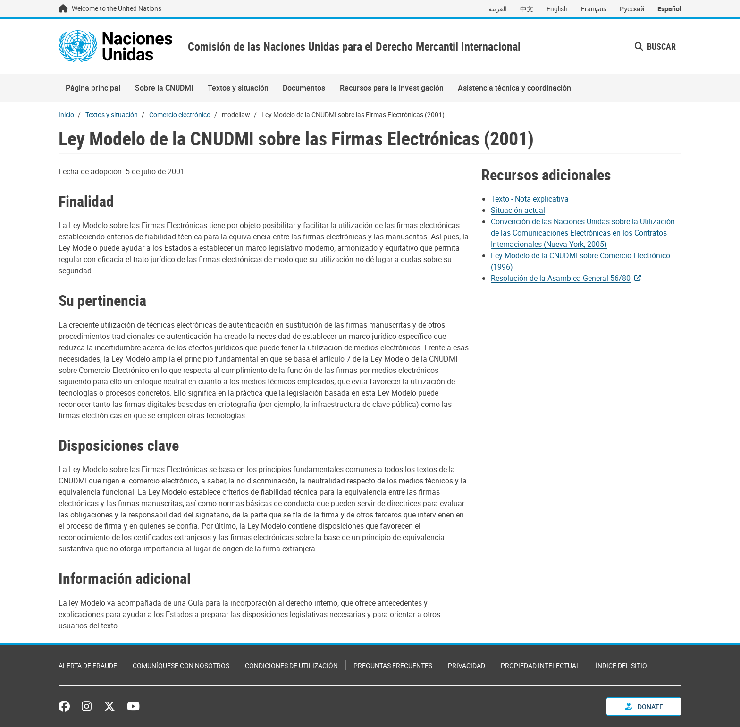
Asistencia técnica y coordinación (514, 88)
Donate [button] (644, 706)
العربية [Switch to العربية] (497, 8)
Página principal (93, 88)
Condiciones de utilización (291, 665)
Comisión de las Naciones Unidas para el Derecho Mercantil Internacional (354, 46)
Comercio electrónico (179, 114)
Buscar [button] (655, 46)
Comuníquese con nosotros (181, 665)
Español (669, 8)
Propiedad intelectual (540, 665)
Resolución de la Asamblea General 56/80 (561, 278)
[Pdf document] (536, 199)
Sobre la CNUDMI (164, 88)
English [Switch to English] (557, 8)
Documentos (304, 88)
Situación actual (518, 210)
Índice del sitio (621, 665)
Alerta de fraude (88, 665)
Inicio (66, 114)
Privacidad (466, 665)
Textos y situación (238, 88)
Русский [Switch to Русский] (632, 8)
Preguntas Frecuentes (392, 665)
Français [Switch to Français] (593, 8)
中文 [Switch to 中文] (526, 8)
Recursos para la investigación (392, 88)
